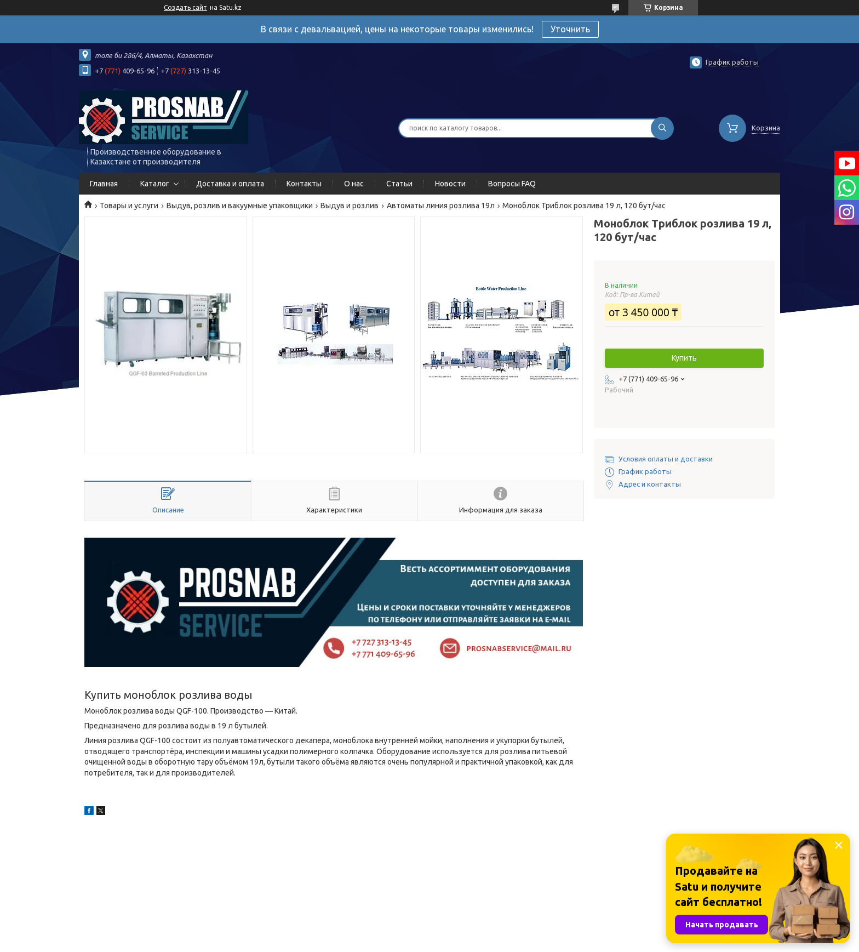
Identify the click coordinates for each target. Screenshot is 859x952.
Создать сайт (185, 7)
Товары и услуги (129, 205)
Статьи (399, 183)
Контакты (304, 183)
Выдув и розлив (349, 205)
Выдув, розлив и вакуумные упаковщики (240, 205)
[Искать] (662, 128)
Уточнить (570, 29)
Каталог (154, 183)
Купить (684, 358)
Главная (104, 183)
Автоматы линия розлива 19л (441, 205)
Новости (450, 183)
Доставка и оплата (230, 183)
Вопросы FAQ (512, 183)
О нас (354, 183)
